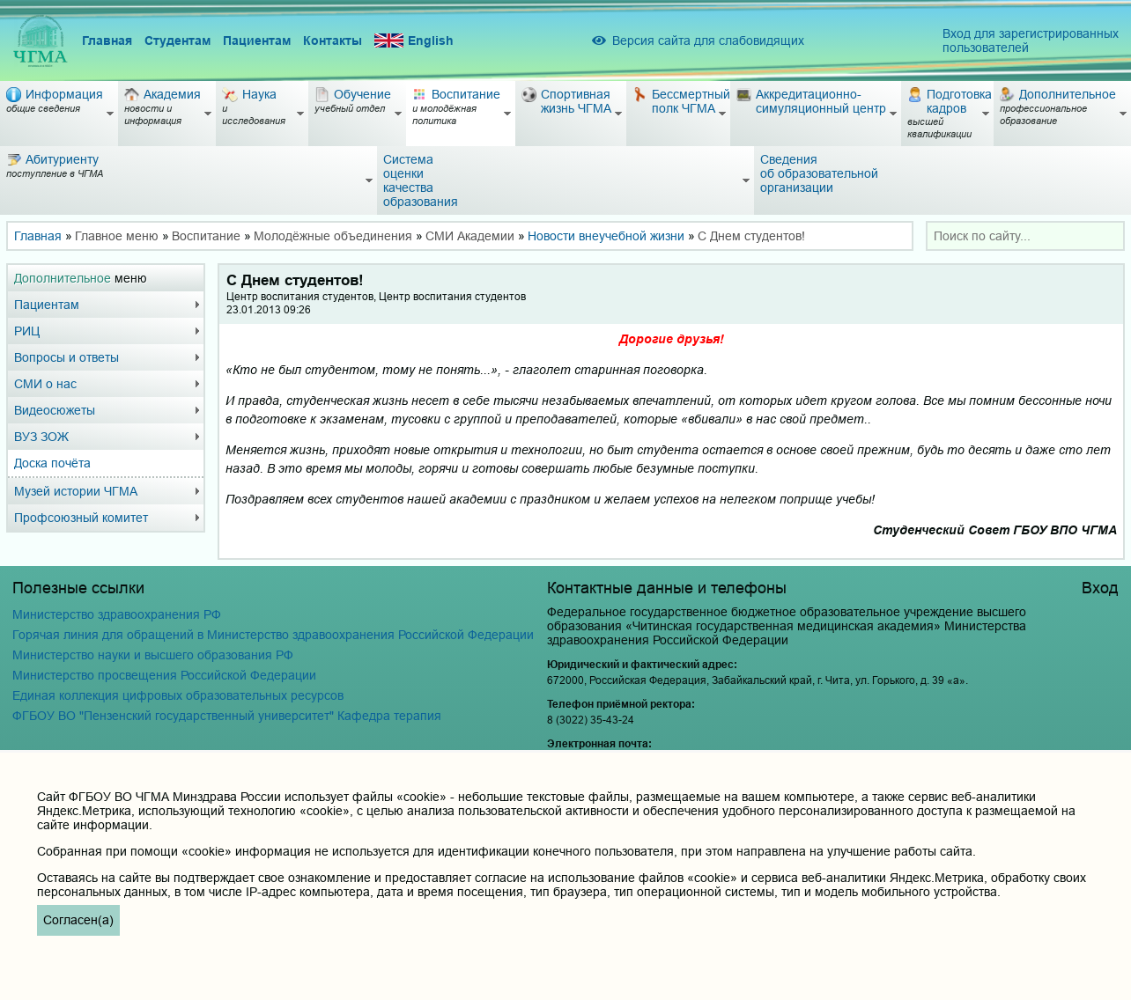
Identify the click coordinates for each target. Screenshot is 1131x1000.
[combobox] (1025, 236)
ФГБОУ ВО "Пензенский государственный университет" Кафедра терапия (226, 716)
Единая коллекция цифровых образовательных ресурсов (178, 695)
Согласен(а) (78, 920)
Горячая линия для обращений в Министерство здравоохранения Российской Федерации (273, 635)
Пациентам (257, 40)
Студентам (177, 40)
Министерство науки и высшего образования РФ (152, 655)
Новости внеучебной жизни (606, 236)
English (414, 40)
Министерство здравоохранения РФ (116, 614)
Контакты (332, 40)
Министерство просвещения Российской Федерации (164, 675)
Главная (107, 40)
